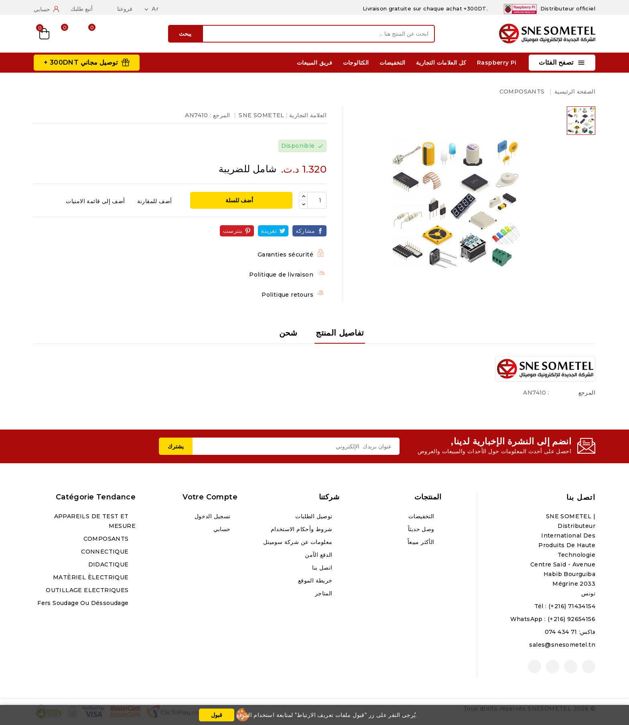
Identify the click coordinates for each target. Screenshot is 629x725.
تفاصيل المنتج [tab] (340, 333)
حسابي (222, 529)
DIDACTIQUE (109, 564)
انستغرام (552, 666)
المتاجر (324, 593)
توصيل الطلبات (314, 516)
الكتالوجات (356, 62)
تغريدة (269, 230)
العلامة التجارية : (306, 115)
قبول (216, 715)
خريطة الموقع (316, 580)
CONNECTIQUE (105, 551)
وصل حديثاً (422, 529)
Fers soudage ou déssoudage (83, 603)
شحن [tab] (288, 333)
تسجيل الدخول (213, 516)
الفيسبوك (588, 666)
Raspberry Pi (497, 62)
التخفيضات (392, 62)
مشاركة (305, 230)
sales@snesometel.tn (562, 644)
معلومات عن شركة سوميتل (298, 542)
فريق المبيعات (314, 62)
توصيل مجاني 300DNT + (81, 62)
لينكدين (534, 666)
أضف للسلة (240, 200)
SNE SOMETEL (261, 115)
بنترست (232, 230)
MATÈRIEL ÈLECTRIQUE (91, 577)
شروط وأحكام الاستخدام (302, 529)
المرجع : (220, 115)
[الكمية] (317, 200)
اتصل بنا (580, 497)
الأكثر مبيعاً (422, 542)
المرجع (586, 392)
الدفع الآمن (319, 554)
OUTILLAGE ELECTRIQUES (88, 590)
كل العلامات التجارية (441, 62)
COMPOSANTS (106, 538)
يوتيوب (570, 666)
